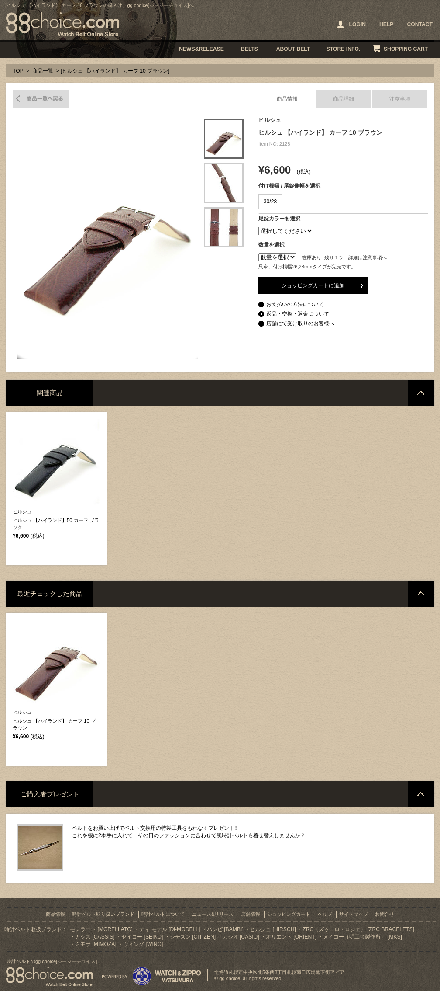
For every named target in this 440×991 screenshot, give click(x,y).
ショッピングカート (288, 914)
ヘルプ (325, 914)
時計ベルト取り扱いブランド (103, 914)
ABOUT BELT (293, 49)
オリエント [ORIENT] (291, 937)
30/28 (270, 201)
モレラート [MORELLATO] (101, 929)
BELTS (249, 49)
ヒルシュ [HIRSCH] (273, 929)
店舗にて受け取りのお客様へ (300, 323)
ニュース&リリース (213, 914)
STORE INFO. (343, 49)
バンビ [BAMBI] (225, 929)
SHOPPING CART (406, 49)
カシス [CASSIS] (95, 937)
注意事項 (399, 99)
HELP (386, 24)
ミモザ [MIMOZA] (96, 944)
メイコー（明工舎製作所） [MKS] (362, 937)
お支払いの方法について (295, 304)
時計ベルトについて (163, 914)
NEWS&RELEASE (201, 49)
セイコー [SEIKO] (142, 937)
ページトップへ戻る (421, 393)
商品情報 (287, 99)
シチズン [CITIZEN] (193, 937)
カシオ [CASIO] (241, 937)
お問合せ (384, 914)
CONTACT (420, 24)
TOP (18, 71)
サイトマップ (353, 914)
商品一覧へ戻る (41, 99)
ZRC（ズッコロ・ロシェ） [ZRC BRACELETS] (358, 929)
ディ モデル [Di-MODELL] (169, 929)
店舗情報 (250, 914)
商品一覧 (42, 71)
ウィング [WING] (143, 944)
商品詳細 (343, 99)
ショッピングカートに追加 (313, 285)
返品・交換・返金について (297, 314)
